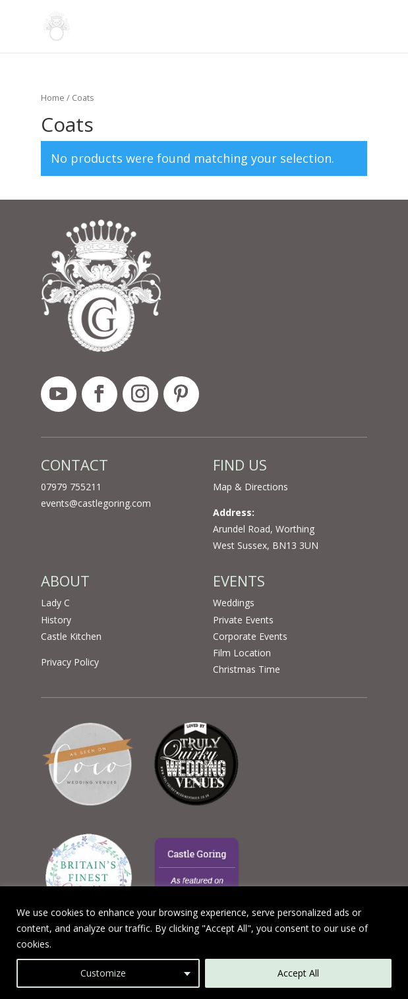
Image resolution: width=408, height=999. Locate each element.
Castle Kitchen (71, 636)
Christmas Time (246, 669)
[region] (204, 942)
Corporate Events (250, 636)
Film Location (242, 652)
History (56, 620)
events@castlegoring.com (96, 503)
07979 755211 (71, 486)
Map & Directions (250, 486)
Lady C (55, 602)
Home (53, 97)
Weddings (233, 602)
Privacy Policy (70, 662)
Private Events (243, 620)
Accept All (298, 973)
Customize (103, 973)
